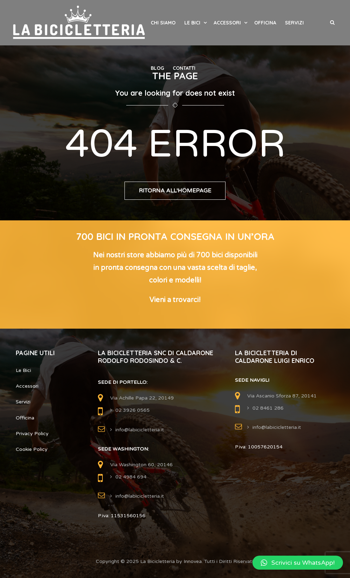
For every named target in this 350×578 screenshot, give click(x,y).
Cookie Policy (32, 449)
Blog (157, 68)
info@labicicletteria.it (139, 430)
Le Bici (192, 23)
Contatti (184, 68)
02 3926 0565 (132, 410)
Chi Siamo (163, 23)
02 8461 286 (268, 408)
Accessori (227, 23)
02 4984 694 (131, 477)
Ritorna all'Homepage (175, 190)
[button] (297, 563)
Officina (265, 23)
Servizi (294, 23)
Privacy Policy (32, 434)
